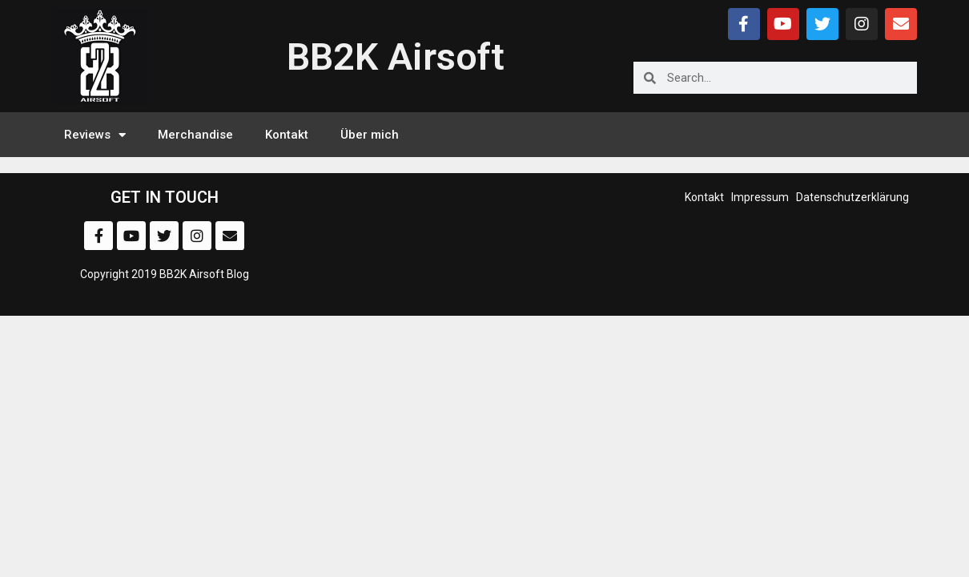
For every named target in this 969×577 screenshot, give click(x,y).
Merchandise (195, 134)
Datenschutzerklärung (852, 197)
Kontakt (286, 134)
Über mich (369, 134)
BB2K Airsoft (396, 56)
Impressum (760, 197)
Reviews (95, 135)
